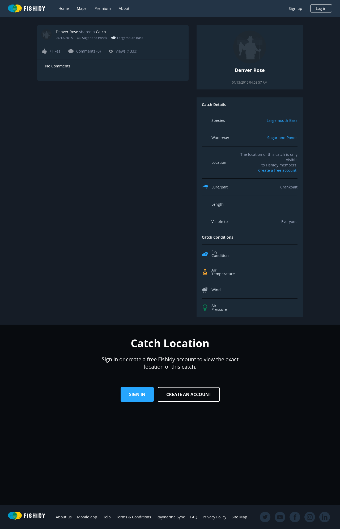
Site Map (239, 516)
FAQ (193, 516)
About (124, 8)
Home (63, 8)
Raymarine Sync (170, 516)
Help (107, 516)
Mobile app (87, 516)
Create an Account (188, 394)
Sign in (137, 394)
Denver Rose (67, 31)
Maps (82, 8)
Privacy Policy (214, 516)
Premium (103, 8)
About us (64, 516)
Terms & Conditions (133, 516)
